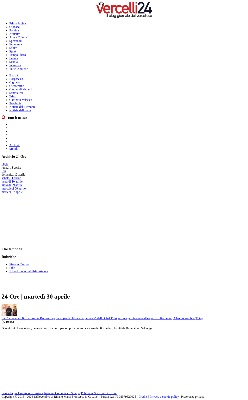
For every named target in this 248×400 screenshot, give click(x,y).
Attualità (14, 33)
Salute (13, 47)
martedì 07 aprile (12, 192)
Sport (12, 51)
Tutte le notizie (18, 68)
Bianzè (13, 75)
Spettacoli (15, 40)
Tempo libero (17, 54)
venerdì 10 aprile (12, 181)
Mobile (13, 148)
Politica (14, 30)
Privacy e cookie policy (164, 396)
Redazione (37, 393)
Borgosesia (16, 79)
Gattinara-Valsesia (20, 99)
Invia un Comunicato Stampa (62, 393)
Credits (143, 396)
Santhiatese (16, 92)
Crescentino (16, 85)
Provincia (15, 103)
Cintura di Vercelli (20, 89)
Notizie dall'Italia (20, 110)
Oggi (5, 164)
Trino (12, 96)
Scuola (13, 61)
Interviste (15, 65)
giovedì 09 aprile (12, 185)
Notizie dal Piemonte (22, 106)
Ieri (4, 171)
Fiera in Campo (19, 264)
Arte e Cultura (18, 37)
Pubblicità (87, 393)
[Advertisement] (31, 218)
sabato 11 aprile (11, 178)
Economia (15, 44)
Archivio (14, 145)
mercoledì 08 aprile (14, 188)
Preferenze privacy (192, 396)
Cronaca (14, 27)
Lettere (13, 58)
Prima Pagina (17, 23)
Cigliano (14, 82)
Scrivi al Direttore (105, 393)
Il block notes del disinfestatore (28, 271)
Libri (12, 267)
